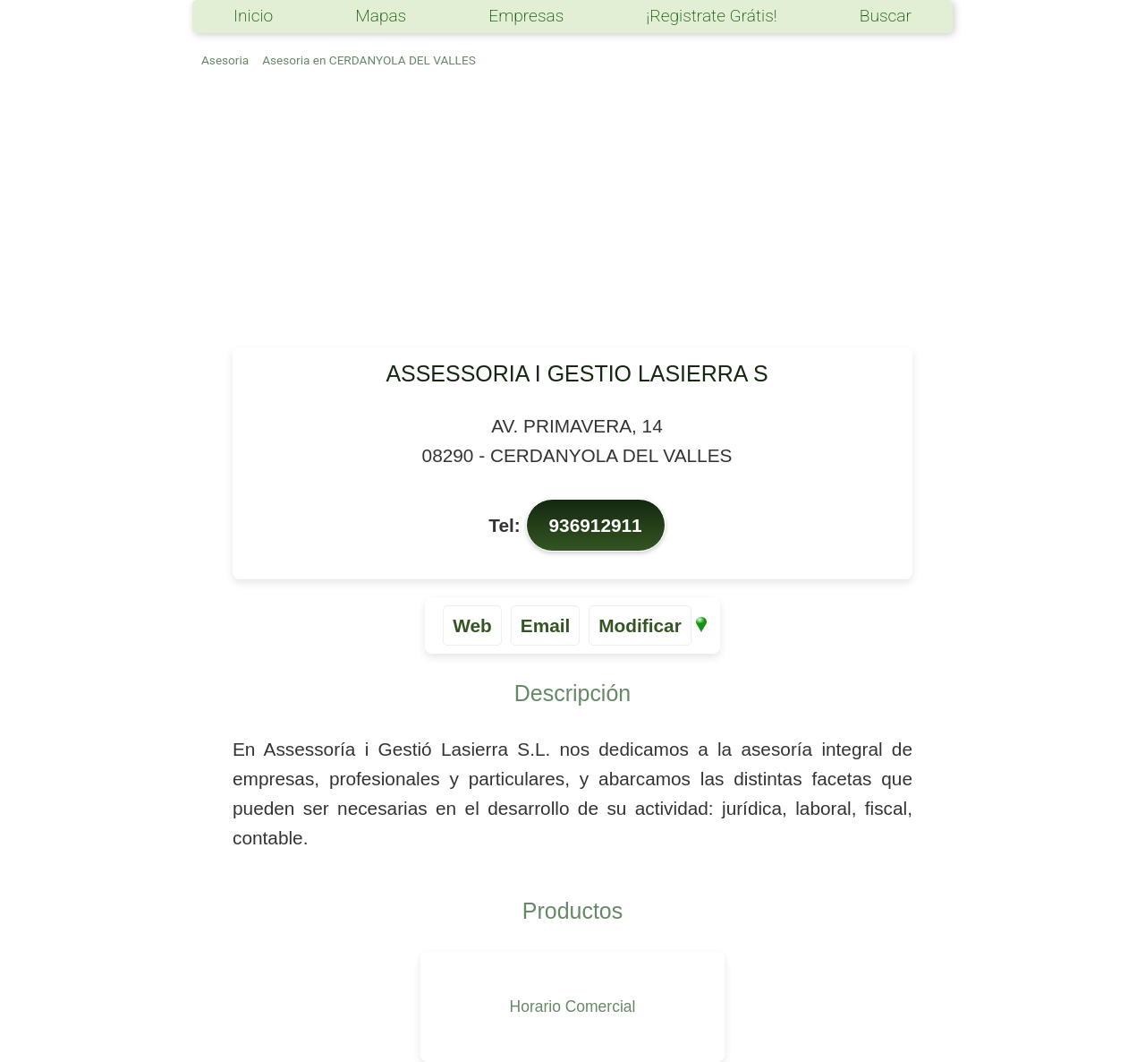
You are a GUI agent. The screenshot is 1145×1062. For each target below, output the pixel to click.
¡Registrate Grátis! (711, 15)
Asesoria (225, 60)
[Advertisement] (572, 213)
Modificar (639, 625)
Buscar (886, 15)
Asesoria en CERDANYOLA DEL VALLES (369, 60)
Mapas (380, 15)
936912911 (595, 525)
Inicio (253, 15)
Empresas (526, 15)
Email (546, 625)
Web (472, 625)
